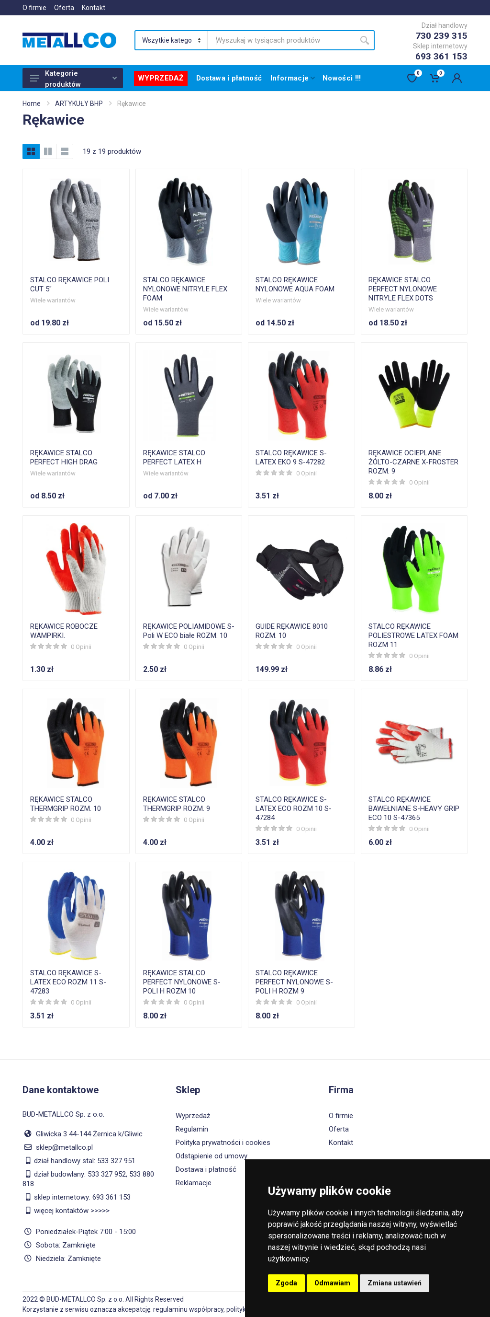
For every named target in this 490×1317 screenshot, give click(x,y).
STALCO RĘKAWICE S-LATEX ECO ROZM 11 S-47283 (68, 982)
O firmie (34, 7)
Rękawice (131, 103)
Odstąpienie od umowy (211, 1156)
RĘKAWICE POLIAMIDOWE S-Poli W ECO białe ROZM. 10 (188, 631)
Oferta (64, 7)
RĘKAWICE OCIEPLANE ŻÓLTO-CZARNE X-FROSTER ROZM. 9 (413, 462)
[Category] (171, 40)
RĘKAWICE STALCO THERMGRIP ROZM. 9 (176, 804)
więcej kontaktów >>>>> (72, 1210)
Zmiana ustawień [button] (395, 1283)
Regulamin (192, 1129)
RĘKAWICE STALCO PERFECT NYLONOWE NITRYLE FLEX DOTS (402, 289)
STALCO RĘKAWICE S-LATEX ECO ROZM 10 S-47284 (294, 808)
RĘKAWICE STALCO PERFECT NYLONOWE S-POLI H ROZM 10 (182, 982)
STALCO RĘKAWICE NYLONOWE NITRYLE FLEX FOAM (185, 289)
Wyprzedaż (193, 1115)
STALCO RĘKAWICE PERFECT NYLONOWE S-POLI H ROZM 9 (294, 982)
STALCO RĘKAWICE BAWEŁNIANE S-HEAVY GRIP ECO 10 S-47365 (413, 808)
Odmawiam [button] (332, 1283)
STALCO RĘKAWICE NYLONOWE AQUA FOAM (295, 284)
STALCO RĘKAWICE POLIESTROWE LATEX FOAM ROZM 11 (413, 635)
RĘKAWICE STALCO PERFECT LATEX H (174, 457)
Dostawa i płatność (206, 1169)
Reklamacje (194, 1182)
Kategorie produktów (73, 78)
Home (31, 103)
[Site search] (281, 40)
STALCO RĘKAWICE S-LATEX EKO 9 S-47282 (291, 457)
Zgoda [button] (286, 1283)
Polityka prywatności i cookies (223, 1142)
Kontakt (93, 7)
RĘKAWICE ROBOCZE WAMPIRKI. (64, 631)
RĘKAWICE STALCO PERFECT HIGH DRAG (64, 457)
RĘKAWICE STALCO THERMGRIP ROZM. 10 (65, 804)
